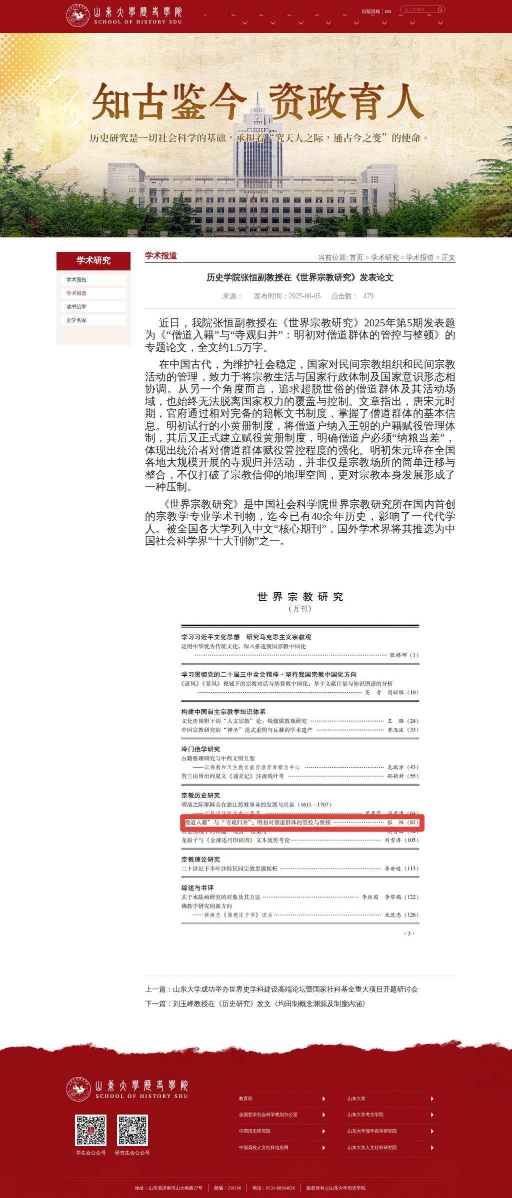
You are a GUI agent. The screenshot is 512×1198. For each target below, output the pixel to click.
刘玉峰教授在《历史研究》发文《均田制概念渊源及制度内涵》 (271, 1004)
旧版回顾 (371, 11)
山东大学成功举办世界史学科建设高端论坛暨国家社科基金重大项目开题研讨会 (295, 989)
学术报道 (76, 293)
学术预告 (76, 279)
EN (388, 11)
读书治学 (76, 306)
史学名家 (76, 320)
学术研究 (385, 257)
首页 (357, 257)
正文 (449, 257)
